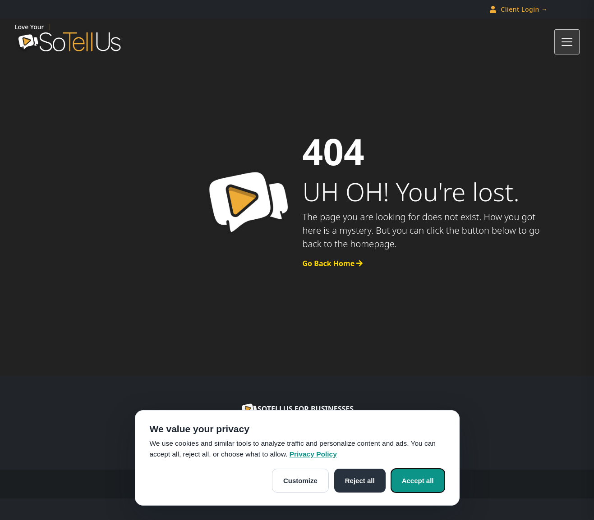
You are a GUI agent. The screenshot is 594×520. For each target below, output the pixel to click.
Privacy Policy (313, 454)
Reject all (360, 480)
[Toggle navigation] (567, 41)
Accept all (418, 480)
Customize (300, 480)
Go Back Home (333, 263)
